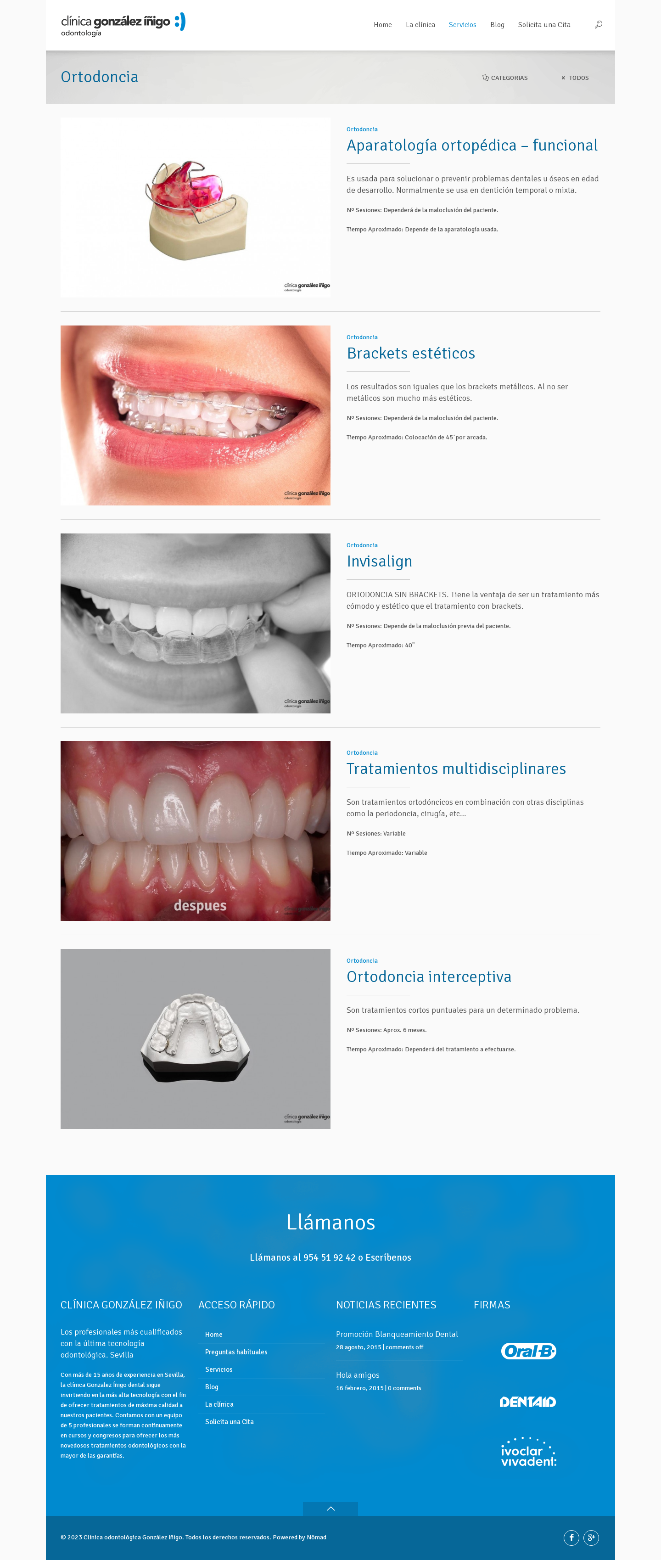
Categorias (504, 78)
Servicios (219, 1369)
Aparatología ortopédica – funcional (472, 145)
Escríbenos (388, 1257)
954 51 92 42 (329, 1257)
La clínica (219, 1404)
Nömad (316, 1537)
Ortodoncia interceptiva (429, 954)
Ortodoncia (362, 129)
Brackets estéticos (411, 347)
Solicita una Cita (229, 1422)
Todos (574, 78)
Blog (211, 1387)
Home (214, 1334)
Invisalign (380, 550)
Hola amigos (358, 1375)
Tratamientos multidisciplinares (456, 752)
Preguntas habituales (236, 1352)
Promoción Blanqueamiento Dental (397, 1334)
